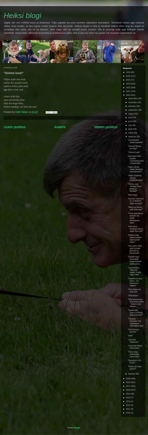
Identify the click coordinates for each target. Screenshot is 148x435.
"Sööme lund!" (134, 152)
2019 (128, 378)
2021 (128, 91)
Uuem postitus (15, 127)
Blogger (77, 428)
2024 (128, 80)
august (131, 114)
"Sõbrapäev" (133, 296)
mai (130, 125)
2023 (128, 84)
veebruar (132, 137)
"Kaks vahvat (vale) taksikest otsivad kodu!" (135, 169)
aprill (130, 129)
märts (131, 133)
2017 (128, 386)
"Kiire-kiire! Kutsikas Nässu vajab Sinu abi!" (135, 229)
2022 (128, 88)
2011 (128, 409)
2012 (128, 405)
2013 (128, 401)
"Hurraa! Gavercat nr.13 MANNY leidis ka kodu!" (135, 201)
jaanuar (131, 374)
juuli (130, 117)
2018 (128, 382)
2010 (128, 413)
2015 (128, 394)
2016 (128, 390)
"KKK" (130, 336)
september (133, 110)
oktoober (132, 106)
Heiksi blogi (22, 15)
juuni (130, 121)
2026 (128, 72)
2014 (128, 398)
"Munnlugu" (133, 195)
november (133, 102)
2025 (128, 76)
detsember (133, 98)
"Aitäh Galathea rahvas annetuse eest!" (135, 177)
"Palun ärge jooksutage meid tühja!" (134, 354)
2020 (128, 95)
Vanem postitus (105, 127)
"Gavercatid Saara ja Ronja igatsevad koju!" (135, 312)
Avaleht (60, 127)
